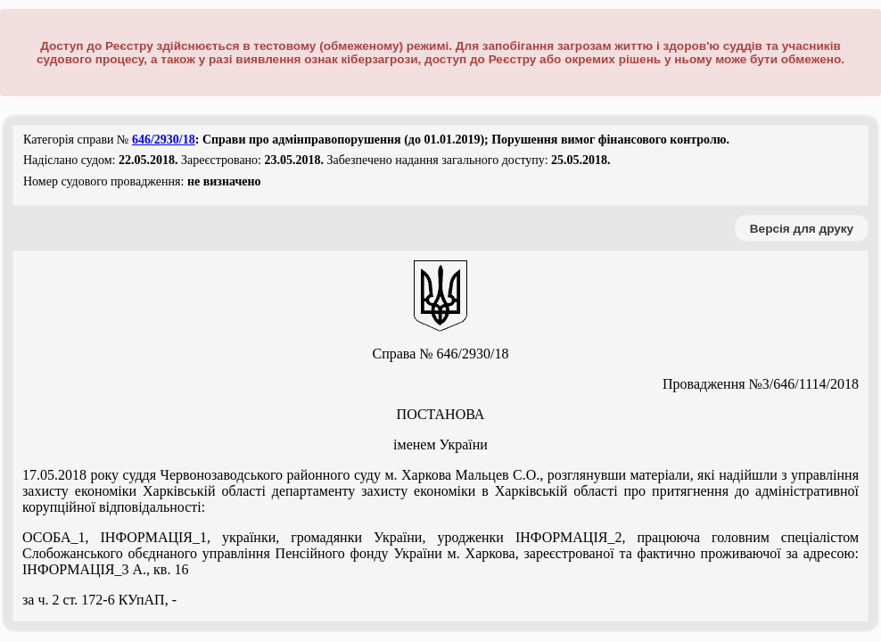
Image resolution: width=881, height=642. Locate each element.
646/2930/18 (163, 139)
